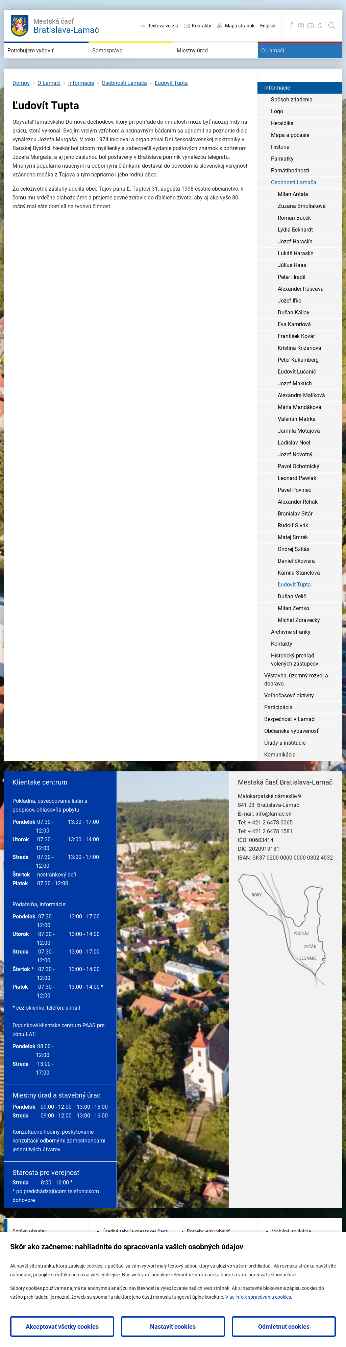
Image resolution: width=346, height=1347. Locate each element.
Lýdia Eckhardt (295, 250)
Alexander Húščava (301, 309)
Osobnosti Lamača (124, 103)
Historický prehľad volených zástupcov (294, 680)
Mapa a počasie (290, 155)
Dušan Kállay (294, 333)
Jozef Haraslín (295, 262)
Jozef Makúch (295, 404)
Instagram (301, 25)
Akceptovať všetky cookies (62, 1326)
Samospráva (118, 61)
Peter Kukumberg (298, 380)
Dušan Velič (292, 617)
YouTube (310, 25)
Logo (277, 131)
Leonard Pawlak (297, 498)
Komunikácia (280, 775)
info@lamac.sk (273, 834)
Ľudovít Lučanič (297, 392)
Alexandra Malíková (301, 415)
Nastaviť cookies (173, 1326)
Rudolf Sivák (293, 546)
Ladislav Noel (294, 463)
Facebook (291, 25)
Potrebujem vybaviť (45, 61)
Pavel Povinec (294, 510)
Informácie (81, 103)
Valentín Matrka (297, 439)
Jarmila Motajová (299, 451)
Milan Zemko (293, 628)
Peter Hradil (291, 297)
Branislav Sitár (295, 534)
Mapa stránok (239, 25)
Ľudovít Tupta (171, 103)
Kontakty (201, 25)
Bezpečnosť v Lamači (290, 739)
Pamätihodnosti (290, 191)
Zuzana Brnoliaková (302, 226)
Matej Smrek (293, 557)
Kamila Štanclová (299, 593)
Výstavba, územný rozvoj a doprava (296, 700)
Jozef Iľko (289, 321)
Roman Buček (294, 238)
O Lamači (282, 61)
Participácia (278, 727)
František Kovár (296, 356)
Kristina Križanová (299, 368)
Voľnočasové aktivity (289, 716)
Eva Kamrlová (294, 344)
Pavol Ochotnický (298, 486)
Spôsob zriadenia (292, 120)
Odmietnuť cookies (284, 1326)
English (267, 25)
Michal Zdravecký (299, 640)
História (280, 167)
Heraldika (282, 143)
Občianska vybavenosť (291, 751)
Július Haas (292, 285)
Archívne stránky (291, 652)
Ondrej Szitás (294, 569)
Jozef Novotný (295, 475)
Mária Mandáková (299, 427)
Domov (21, 103)
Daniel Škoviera (296, 581)
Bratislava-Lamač (66, 25)
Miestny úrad (203, 61)
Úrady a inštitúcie (284, 763)
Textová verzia (163, 25)
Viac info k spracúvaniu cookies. (258, 1297)
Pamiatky (282, 179)
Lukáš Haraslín (296, 273)
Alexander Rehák (298, 522)
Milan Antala (293, 214)
